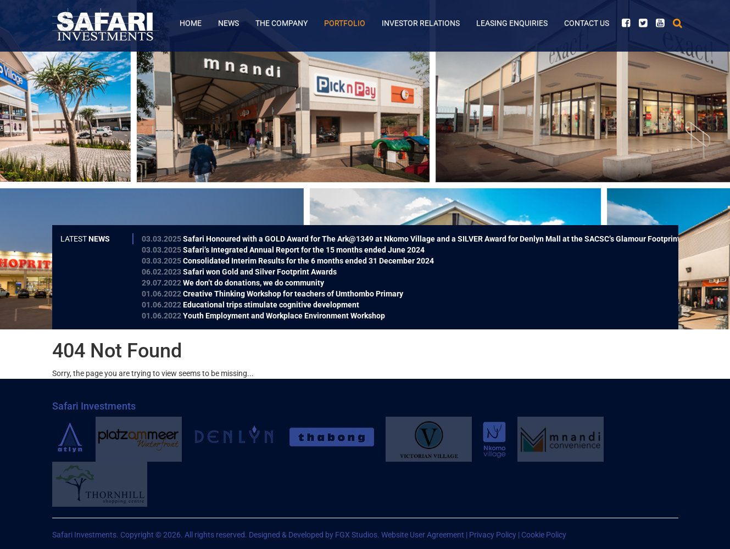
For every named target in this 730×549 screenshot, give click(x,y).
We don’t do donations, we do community (233, 282)
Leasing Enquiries (512, 23)
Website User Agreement (422, 534)
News (228, 23)
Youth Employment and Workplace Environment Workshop (263, 315)
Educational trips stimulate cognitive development (250, 304)
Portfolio (344, 23)
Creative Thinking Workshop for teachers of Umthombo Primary (272, 293)
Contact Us (586, 23)
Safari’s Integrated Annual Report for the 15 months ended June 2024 (283, 249)
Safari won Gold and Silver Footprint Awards (239, 271)
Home (191, 23)
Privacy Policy (492, 534)
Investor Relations (421, 23)
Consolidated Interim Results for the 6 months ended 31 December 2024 (288, 260)
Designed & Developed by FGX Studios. (314, 534)
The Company (281, 23)
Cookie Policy (543, 534)
